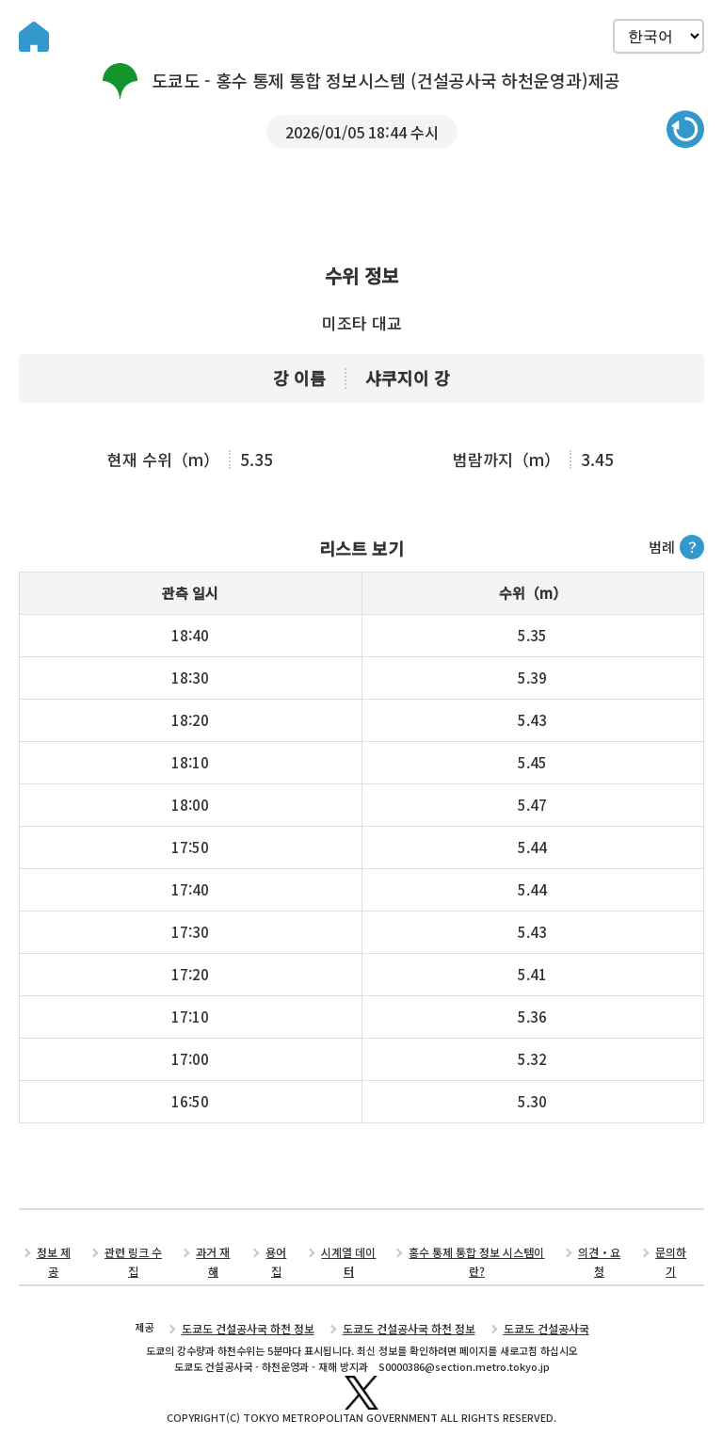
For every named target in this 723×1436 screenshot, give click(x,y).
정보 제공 (56, 1254)
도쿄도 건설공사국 (535, 1309)
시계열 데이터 (349, 1254)
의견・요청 (598, 1254)
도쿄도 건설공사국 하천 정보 (257, 1309)
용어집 (278, 1254)
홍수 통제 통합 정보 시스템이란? (477, 1254)
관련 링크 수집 (135, 1254)
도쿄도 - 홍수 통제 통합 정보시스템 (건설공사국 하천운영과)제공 (361, 81)
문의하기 (669, 1254)
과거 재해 (215, 1254)
